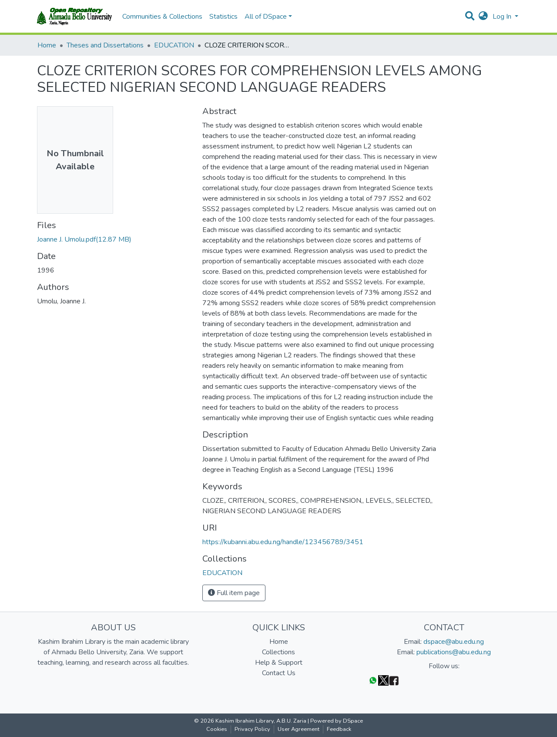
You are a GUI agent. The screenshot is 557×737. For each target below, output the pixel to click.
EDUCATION (174, 45)
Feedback (339, 729)
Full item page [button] (234, 593)
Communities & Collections (162, 16)
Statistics (223, 16)
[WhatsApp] (373, 680)
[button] (483, 16)
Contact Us (278, 673)
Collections (278, 652)
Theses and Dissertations (105, 45)
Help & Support (278, 662)
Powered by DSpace (336, 721)
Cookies (216, 729)
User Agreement (298, 729)
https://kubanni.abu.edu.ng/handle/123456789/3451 (282, 542)
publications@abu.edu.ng (453, 652)
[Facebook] (394, 680)
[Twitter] (383, 680)
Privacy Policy (252, 729)
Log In (503, 16)
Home (46, 45)
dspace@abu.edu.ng (453, 641)
